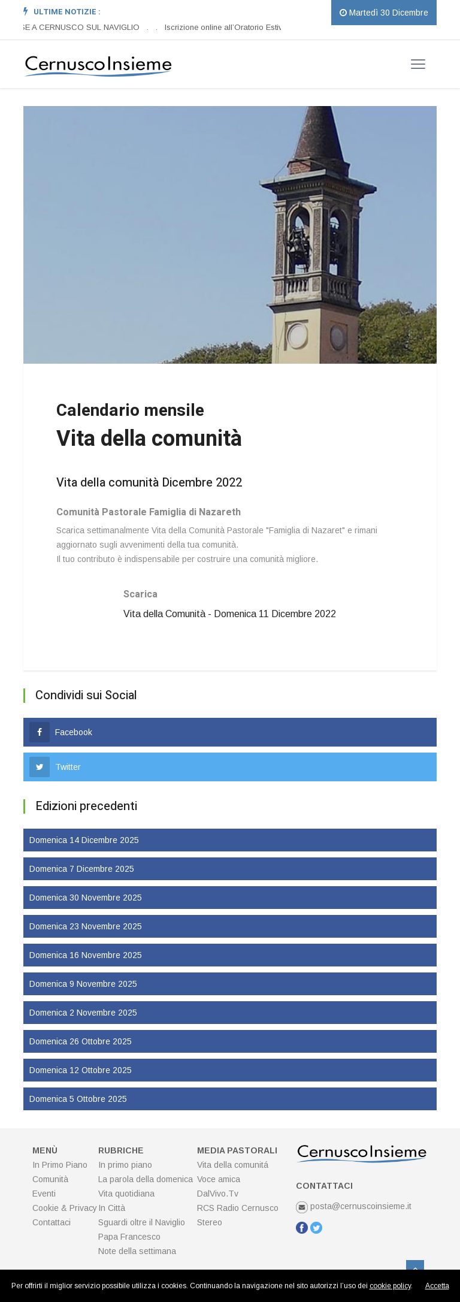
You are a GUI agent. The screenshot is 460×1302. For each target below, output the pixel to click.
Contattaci (51, 1222)
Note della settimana (137, 1251)
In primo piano (125, 1165)
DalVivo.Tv (217, 1193)
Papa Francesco (129, 1236)
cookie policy (390, 1286)
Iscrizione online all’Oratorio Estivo (226, 27)
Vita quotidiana (126, 1193)
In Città (111, 1208)
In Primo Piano (59, 1165)
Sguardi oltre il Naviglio (141, 1222)
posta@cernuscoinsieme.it (353, 1206)
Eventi (44, 1193)
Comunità (50, 1179)
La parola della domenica (145, 1179)
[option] (151, 27)
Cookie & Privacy (64, 1208)
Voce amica (218, 1179)
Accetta (437, 1286)
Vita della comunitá (232, 1165)
